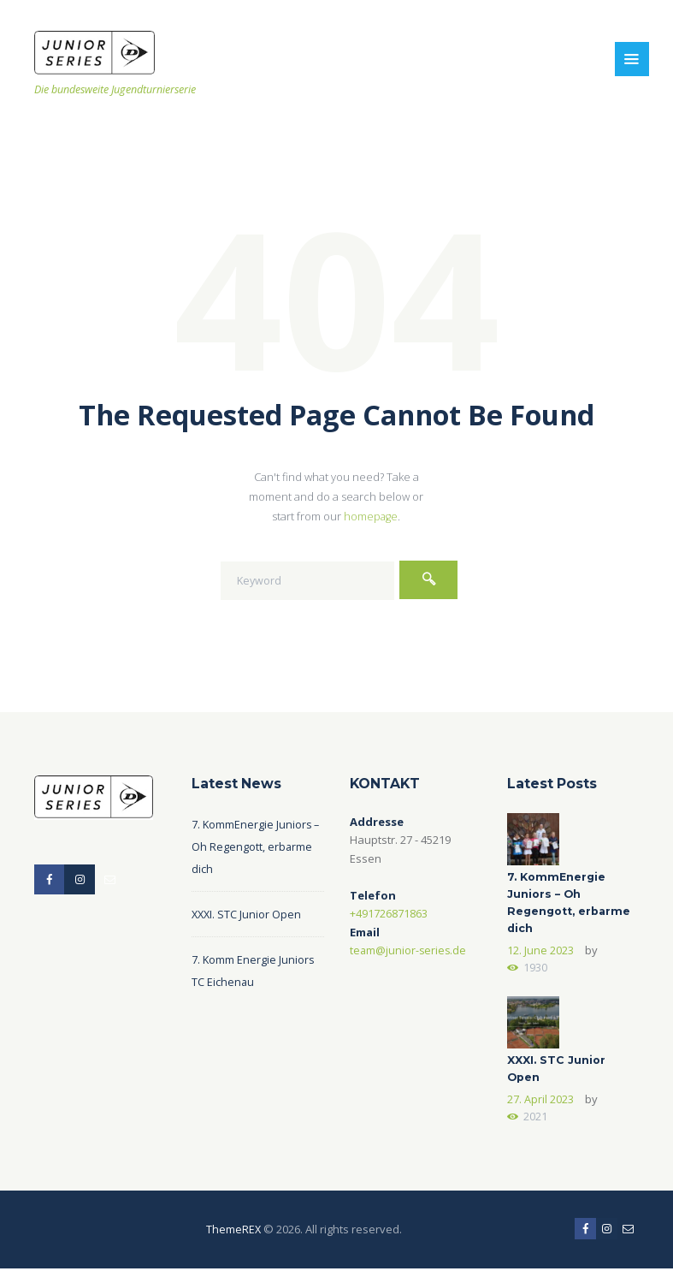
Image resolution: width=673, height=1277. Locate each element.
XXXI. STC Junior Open (248, 914)
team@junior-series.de (409, 950)
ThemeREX (233, 1236)
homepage (371, 516)
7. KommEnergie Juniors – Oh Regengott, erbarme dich (257, 846)
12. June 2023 (540, 953)
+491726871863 (389, 913)
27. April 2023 (540, 1106)
